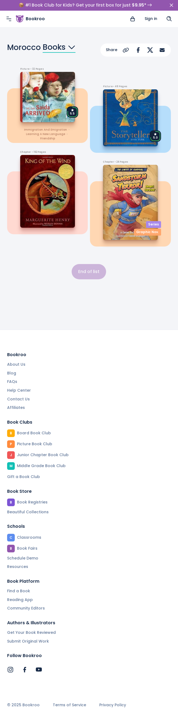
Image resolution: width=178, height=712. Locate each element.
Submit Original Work (28, 641)
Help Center (19, 390)
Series (153, 224)
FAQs (12, 381)
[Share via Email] (162, 50)
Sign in (151, 18)
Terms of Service (69, 705)
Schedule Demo (22, 558)
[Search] (169, 18)
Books (59, 47)
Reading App (20, 599)
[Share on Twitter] (150, 50)
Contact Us (18, 399)
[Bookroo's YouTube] (38, 669)
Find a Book (18, 591)
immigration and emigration (45, 130)
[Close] (171, 5)
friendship (47, 138)
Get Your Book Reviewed (31, 632)
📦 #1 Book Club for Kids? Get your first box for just (85, 5)
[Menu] (8, 18)
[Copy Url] (126, 50)
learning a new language (45, 134)
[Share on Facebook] (138, 50)
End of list (89, 271)
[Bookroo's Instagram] (10, 669)
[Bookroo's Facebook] (24, 669)
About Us (16, 364)
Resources (17, 566)
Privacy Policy (112, 705)
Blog (11, 373)
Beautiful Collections (28, 512)
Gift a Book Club (23, 476)
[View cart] (132, 18)
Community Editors (26, 608)
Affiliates (16, 407)
